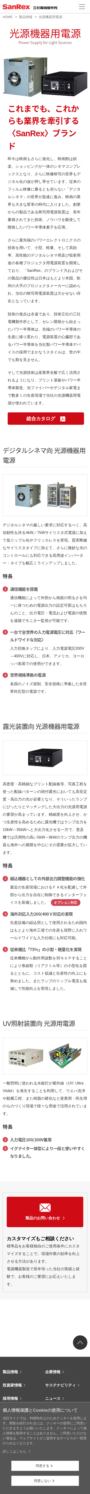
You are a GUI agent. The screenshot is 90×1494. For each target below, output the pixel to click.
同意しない (42, 1481)
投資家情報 (12, 1385)
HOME (7, 17)
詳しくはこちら (14, 1451)
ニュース (52, 1398)
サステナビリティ (60, 1385)
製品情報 (25, 17)
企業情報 (52, 1372)
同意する (42, 1466)
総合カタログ (45, 418)
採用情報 (10, 1398)
